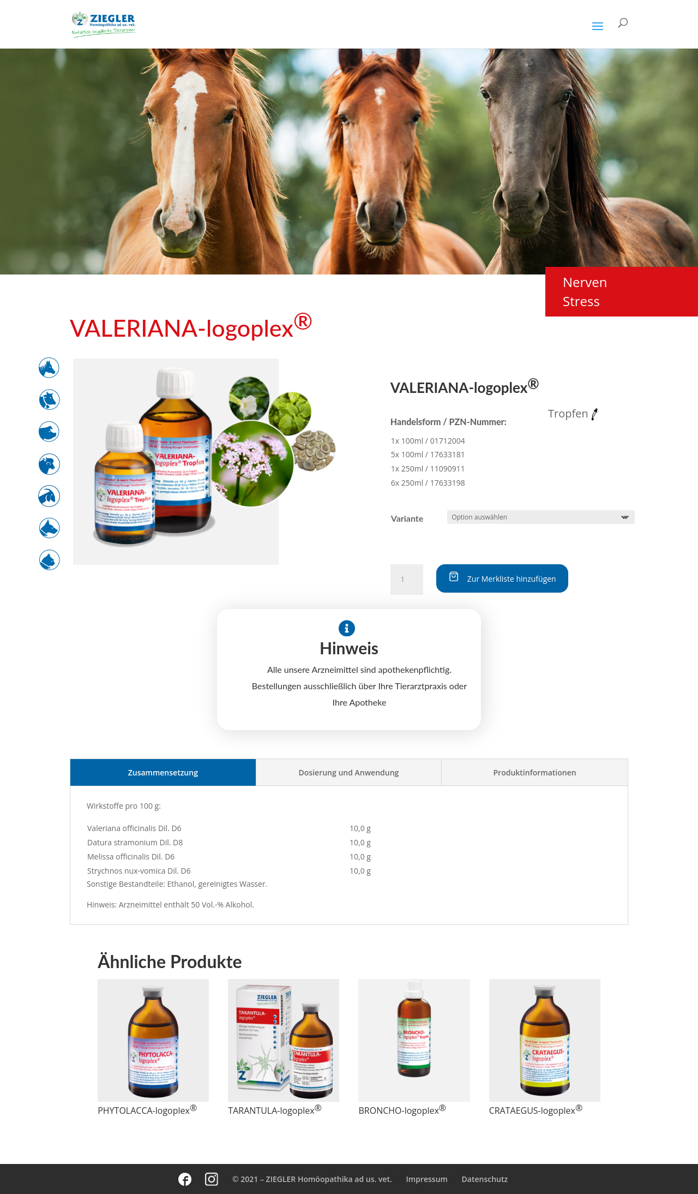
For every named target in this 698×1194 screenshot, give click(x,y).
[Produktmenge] (406, 579)
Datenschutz (485, 1179)
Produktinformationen (534, 772)
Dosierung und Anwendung (349, 772)
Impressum (427, 1179)
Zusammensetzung (163, 772)
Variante (407, 518)
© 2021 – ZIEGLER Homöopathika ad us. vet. (312, 1179)
